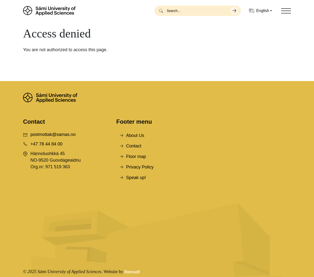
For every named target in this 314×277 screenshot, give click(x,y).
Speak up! (136, 177)
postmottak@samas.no (53, 134)
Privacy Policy (140, 167)
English (259, 10)
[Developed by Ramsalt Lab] (132, 271)
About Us (135, 135)
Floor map (136, 156)
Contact (133, 146)
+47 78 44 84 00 (46, 144)
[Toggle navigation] (286, 11)
